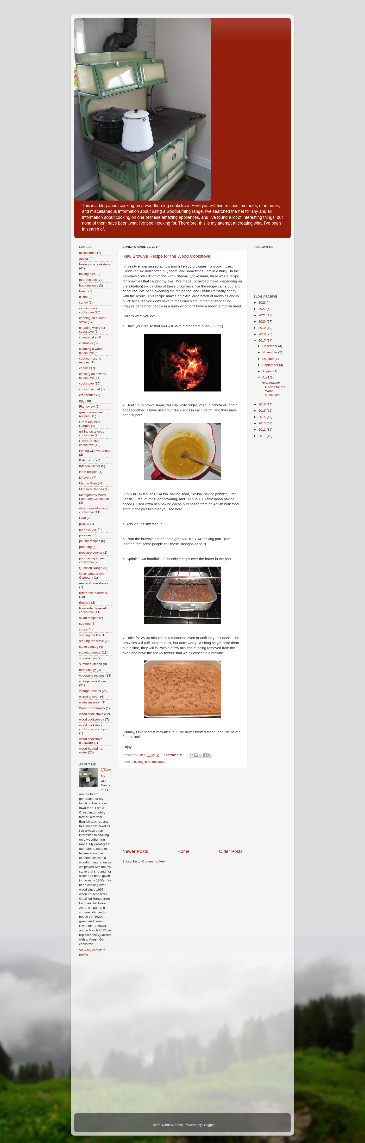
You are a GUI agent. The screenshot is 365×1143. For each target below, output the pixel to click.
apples (84, 258)
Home (183, 851)
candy (83, 302)
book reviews (88, 285)
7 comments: (173, 755)
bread (83, 291)
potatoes (85, 535)
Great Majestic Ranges (89, 424)
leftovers (85, 477)
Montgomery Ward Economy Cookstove (94, 497)
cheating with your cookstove (92, 329)
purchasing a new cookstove (92, 560)
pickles (84, 524)
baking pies (87, 274)
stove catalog (88, 646)
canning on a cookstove (88, 310)
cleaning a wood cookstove (91, 351)
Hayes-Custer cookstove (89, 443)
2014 (262, 417)
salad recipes (88, 618)
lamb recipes (88, 472)
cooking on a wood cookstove (92, 375)
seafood (85, 623)
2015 (262, 410)
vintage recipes (90, 691)
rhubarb (84, 602)
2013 (262, 423)
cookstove (86, 383)
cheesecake (87, 337)
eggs (82, 401)
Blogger (208, 1125)
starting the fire (90, 635)
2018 (262, 334)
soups (83, 629)
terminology (87, 670)
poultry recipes (89, 541)
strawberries (88, 658)
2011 (262, 436)
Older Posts (231, 851)
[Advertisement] (182, 808)
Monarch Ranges (91, 489)
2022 (262, 309)
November (270, 352)
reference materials (93, 593)
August (267, 371)
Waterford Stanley (92, 708)
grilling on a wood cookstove (91, 433)
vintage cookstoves (93, 681)
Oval (82, 518)
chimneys (86, 343)
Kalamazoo (87, 460)
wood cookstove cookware (90, 741)
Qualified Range (90, 568)
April (266, 377)
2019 (262, 328)
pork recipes (88, 529)
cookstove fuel (89, 389)
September (270, 365)
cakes (83, 297)
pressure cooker (90, 552)
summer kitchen (90, 664)
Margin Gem (88, 483)
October (268, 359)
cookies (84, 368)
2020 (262, 321)
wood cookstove (90, 719)
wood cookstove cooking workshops (93, 727)
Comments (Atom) (155, 861)
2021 (262, 315)
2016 (262, 404)
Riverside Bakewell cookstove (93, 610)
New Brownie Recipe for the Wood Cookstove (166, 256)
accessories (87, 253)
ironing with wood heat (95, 450)
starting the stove (91, 641)
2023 (262, 302)
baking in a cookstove (149, 762)
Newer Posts (135, 851)
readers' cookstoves (93, 583)
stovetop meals (90, 652)
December (270, 346)
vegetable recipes (92, 675)
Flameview (87, 406)
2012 (262, 429)
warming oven (89, 696)
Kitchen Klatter (89, 466)
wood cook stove (91, 714)
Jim (108, 769)
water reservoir (90, 702)
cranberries (87, 395)
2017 (262, 340)
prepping (85, 547)
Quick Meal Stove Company (92, 575)
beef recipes (88, 279)
